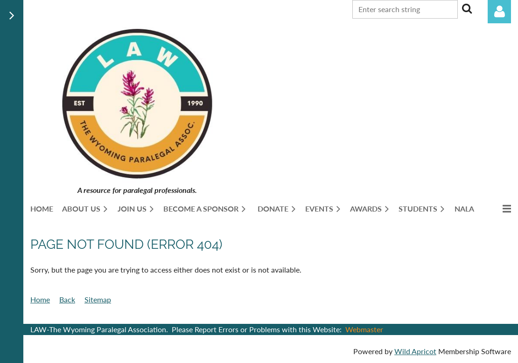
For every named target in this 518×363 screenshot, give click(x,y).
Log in (499, 11)
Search (466, 8)
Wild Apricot (415, 351)
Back (67, 299)
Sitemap (97, 299)
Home (40, 299)
